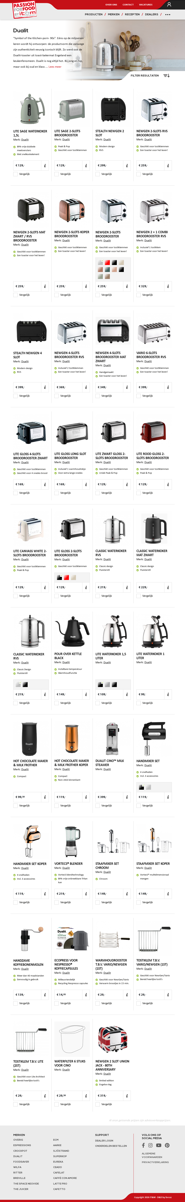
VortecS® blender (68, 864)
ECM (55, 1140)
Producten (93, 14)
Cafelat (58, 1173)
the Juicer (20, 1189)
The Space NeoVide (26, 1184)
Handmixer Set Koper (29, 864)
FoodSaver (21, 1162)
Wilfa (17, 1167)
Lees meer (55, 66)
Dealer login (104, 1141)
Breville (19, 1178)
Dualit (25, 139)
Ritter (17, 1173)
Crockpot (20, 1151)
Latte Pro (60, 1184)
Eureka (58, 1162)
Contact (128, 5)
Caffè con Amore (65, 1178)
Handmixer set (148, 761)
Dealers (151, 14)
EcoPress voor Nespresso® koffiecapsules (66, 965)
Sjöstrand (61, 1151)
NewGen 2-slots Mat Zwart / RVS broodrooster (29, 236)
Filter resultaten (145, 75)
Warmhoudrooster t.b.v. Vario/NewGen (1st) (111, 965)
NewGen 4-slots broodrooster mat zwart (110, 357)
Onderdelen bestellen (111, 1146)
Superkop (60, 1156)
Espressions (22, 1145)
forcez (169, 1197)
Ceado (57, 1167)
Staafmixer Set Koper (153, 864)
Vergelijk (21, 174)
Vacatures (145, 5)
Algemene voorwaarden (152, 1156)
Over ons (111, 5)
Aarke (57, 1145)
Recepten (132, 14)
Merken (114, 14)
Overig (18, 1140)
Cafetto (59, 1189)
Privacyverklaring (155, 1162)
